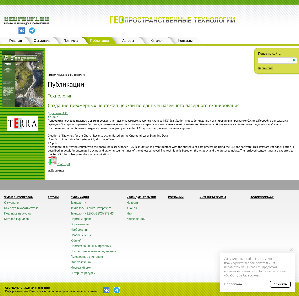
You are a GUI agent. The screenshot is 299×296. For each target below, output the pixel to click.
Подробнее (233, 284)
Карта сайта (265, 68)
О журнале (42, 40)
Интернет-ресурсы (83, 273)
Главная (15, 40)
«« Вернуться (56, 170)
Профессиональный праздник (91, 246)
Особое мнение (81, 235)
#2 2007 (53, 117)
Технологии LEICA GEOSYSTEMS (92, 213)
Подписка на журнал (18, 213)
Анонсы (132, 208)
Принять (280, 284)
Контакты (185, 40)
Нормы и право (81, 219)
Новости (132, 203)
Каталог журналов (16, 219)
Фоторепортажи (262, 197)
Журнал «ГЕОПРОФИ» (18, 197)
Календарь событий (141, 197)
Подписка (70, 40)
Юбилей (76, 240)
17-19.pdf (59, 164)
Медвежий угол (81, 267)
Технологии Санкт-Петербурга (91, 208)
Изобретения (79, 230)
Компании (176, 197)
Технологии (80, 75)
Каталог (157, 40)
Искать (294, 60)
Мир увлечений (81, 262)
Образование (80, 224)
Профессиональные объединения (93, 251)
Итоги (131, 213)
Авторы (128, 40)
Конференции (136, 219)
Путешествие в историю (87, 257)
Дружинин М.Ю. (58, 113)
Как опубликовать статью (21, 208)
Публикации (99, 40)
